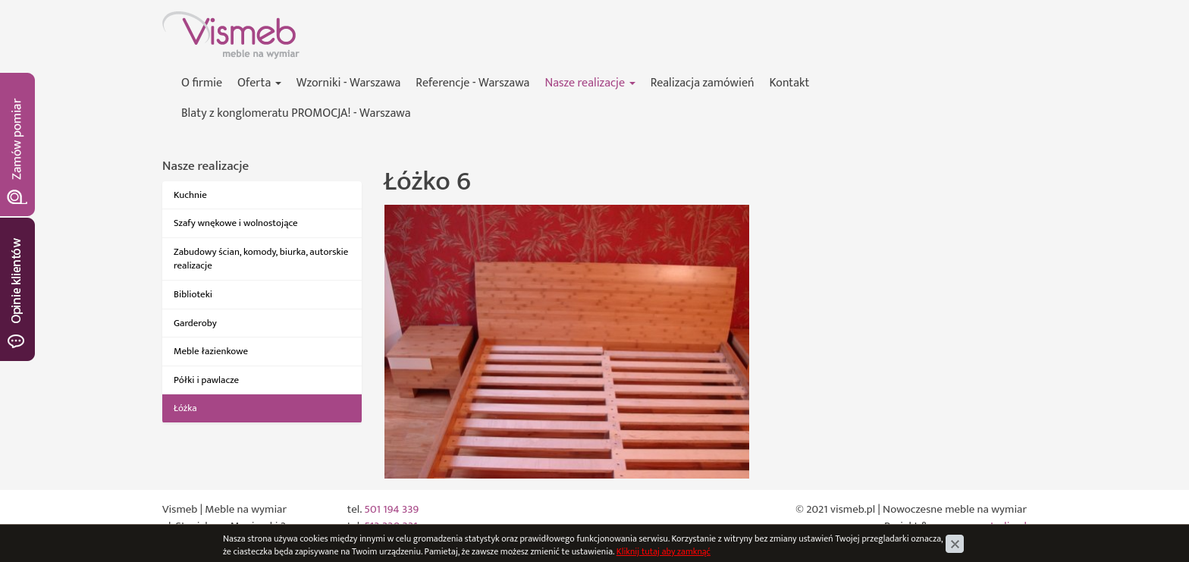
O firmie (201, 83)
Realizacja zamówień (702, 83)
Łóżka (185, 408)
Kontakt (790, 83)
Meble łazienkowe (211, 351)
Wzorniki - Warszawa (348, 83)
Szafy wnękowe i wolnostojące (236, 223)
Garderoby (195, 323)
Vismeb (179, 19)
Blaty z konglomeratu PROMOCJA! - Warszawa (295, 113)
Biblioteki (193, 294)
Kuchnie (190, 195)
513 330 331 (391, 525)
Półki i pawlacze (206, 380)
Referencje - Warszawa (472, 83)
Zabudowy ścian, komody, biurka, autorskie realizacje (261, 259)
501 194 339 (391, 509)
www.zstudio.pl (991, 525)
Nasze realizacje (589, 83)
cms (940, 525)
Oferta (259, 83)
